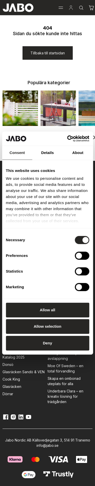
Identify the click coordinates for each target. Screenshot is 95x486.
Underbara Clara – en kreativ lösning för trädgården (65, 396)
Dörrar (8, 394)
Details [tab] (47, 152)
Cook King (11, 379)
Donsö (8, 364)
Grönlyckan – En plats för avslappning (68, 356)
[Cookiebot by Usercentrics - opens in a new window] (67, 138)
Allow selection (47, 326)
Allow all (47, 310)
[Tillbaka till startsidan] (48, 53)
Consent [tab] (17, 152)
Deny (47, 343)
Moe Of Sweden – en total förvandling (65, 368)
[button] (61, 8)
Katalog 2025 (14, 357)
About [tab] (77, 152)
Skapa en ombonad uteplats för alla (64, 381)
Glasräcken (12, 386)
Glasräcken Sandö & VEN (24, 372)
